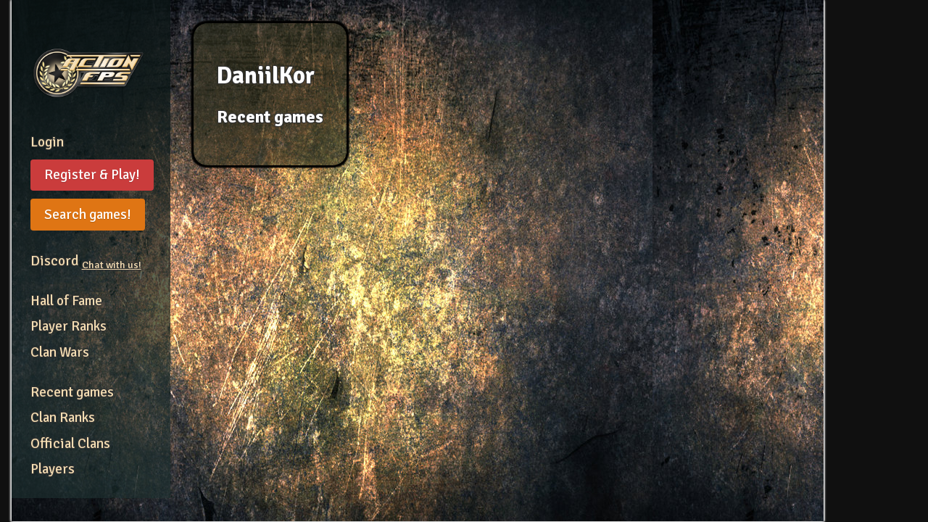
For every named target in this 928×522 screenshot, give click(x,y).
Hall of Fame (66, 301)
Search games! (87, 214)
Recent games (72, 392)
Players (52, 469)
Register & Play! (92, 174)
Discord (85, 261)
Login (47, 142)
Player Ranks (68, 326)
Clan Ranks (62, 417)
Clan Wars (59, 352)
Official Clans (70, 443)
